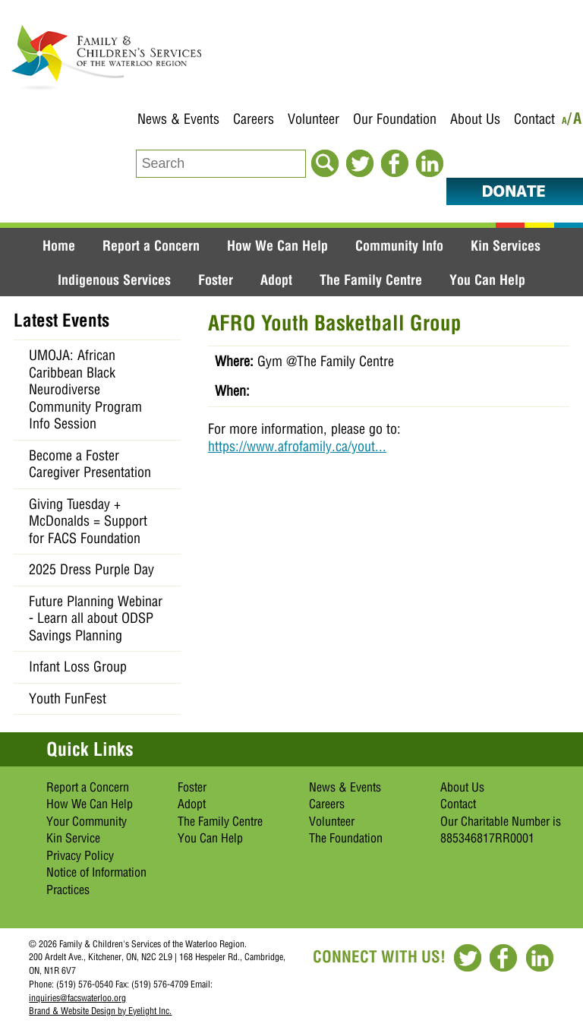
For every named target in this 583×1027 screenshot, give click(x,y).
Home (59, 245)
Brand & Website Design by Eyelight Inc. (100, 1010)
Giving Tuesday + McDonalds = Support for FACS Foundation (88, 521)
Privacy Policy (80, 855)
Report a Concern (151, 245)
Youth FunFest (67, 698)
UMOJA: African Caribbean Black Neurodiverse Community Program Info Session (85, 389)
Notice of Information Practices (96, 880)
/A (575, 121)
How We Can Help (277, 245)
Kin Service (73, 837)
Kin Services (505, 245)
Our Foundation (394, 119)
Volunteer (313, 119)
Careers (253, 119)
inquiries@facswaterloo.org (77, 997)
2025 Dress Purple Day (91, 569)
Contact (534, 119)
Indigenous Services (114, 279)
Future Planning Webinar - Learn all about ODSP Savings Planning (95, 618)
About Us (475, 119)
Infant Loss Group (78, 666)
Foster (215, 279)
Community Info (399, 245)
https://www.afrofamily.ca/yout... (297, 446)
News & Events (178, 119)
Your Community (86, 821)
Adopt (276, 279)
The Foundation (346, 837)
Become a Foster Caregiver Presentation (90, 464)
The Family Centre (371, 279)
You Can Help (487, 279)
